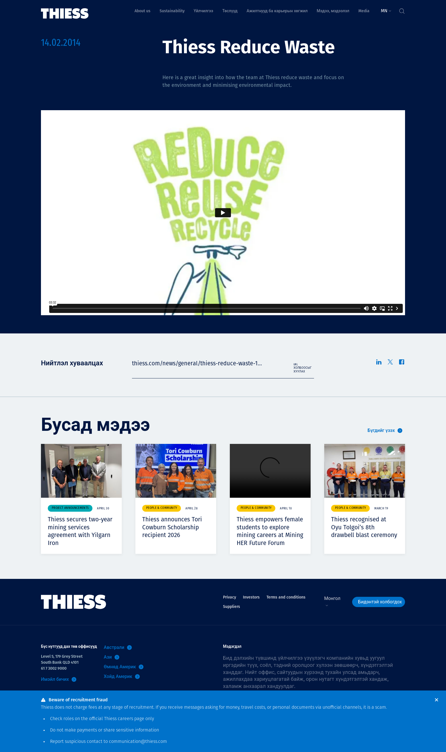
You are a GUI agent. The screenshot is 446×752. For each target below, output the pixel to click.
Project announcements (70, 508)
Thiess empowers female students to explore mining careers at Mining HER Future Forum (270, 534)
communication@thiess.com (138, 741)
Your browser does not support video (270, 471)
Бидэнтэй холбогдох (380, 609)
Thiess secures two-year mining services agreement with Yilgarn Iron (79, 531)
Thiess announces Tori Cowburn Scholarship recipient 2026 (175, 531)
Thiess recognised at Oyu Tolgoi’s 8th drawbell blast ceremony (362, 531)
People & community (161, 508)
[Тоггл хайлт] (401, 9)
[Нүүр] (65, 9)
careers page (131, 719)
